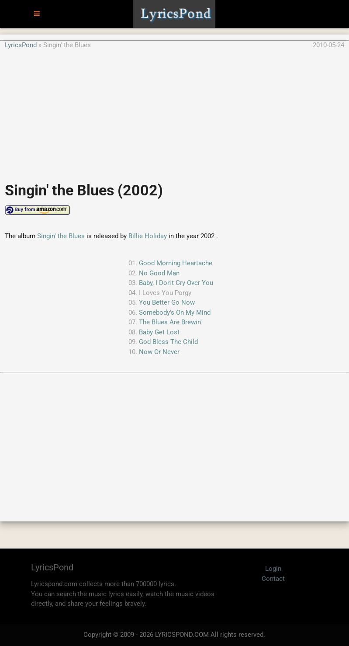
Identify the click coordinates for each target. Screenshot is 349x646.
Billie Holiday (147, 236)
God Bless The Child (168, 342)
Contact (273, 579)
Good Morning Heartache (175, 263)
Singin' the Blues (61, 236)
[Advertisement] (174, 111)
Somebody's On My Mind (175, 312)
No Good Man (159, 273)
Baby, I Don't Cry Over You (176, 283)
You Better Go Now (167, 302)
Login (273, 569)
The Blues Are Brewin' (170, 322)
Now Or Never (159, 352)
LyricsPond (21, 45)
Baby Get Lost (159, 332)
